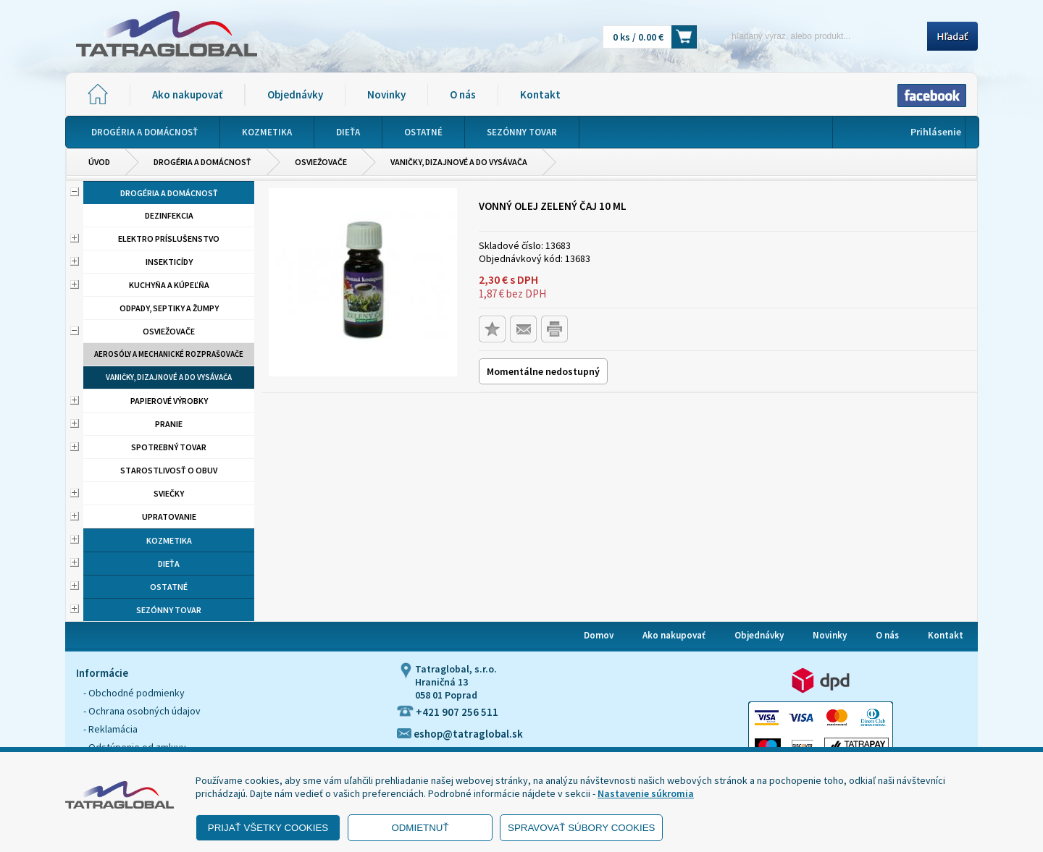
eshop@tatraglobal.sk (460, 734)
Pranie (169, 423)
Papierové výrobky (169, 400)
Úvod (99, 161)
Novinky (386, 94)
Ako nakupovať (187, 94)
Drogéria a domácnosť (202, 161)
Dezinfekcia (169, 215)
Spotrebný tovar (168, 447)
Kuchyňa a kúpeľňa (169, 284)
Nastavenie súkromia (646, 793)
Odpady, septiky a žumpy (169, 308)
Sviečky (169, 493)
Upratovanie (169, 516)
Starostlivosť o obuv (168, 470)
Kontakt (540, 94)
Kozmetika (169, 540)
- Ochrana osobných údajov (142, 710)
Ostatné (169, 586)
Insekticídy (169, 261)
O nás (463, 94)
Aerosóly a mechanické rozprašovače (168, 354)
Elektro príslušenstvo (168, 238)
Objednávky (295, 94)
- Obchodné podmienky (134, 692)
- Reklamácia (110, 728)
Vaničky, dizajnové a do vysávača (458, 161)
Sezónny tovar (168, 609)
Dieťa (169, 563)
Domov (598, 635)
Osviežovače (321, 161)
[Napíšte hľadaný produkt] (816, 36)
